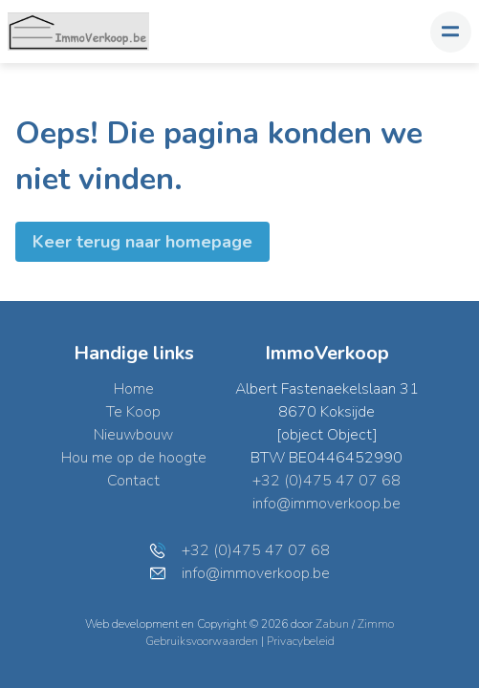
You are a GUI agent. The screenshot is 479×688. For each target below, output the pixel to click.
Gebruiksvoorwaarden (203, 641)
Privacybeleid (301, 641)
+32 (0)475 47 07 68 (326, 480)
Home (134, 388)
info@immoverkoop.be (326, 503)
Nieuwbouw (133, 434)
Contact (133, 480)
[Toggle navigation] (450, 32)
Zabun (332, 624)
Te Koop (133, 411)
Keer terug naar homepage (142, 241)
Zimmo (376, 624)
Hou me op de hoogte (134, 457)
